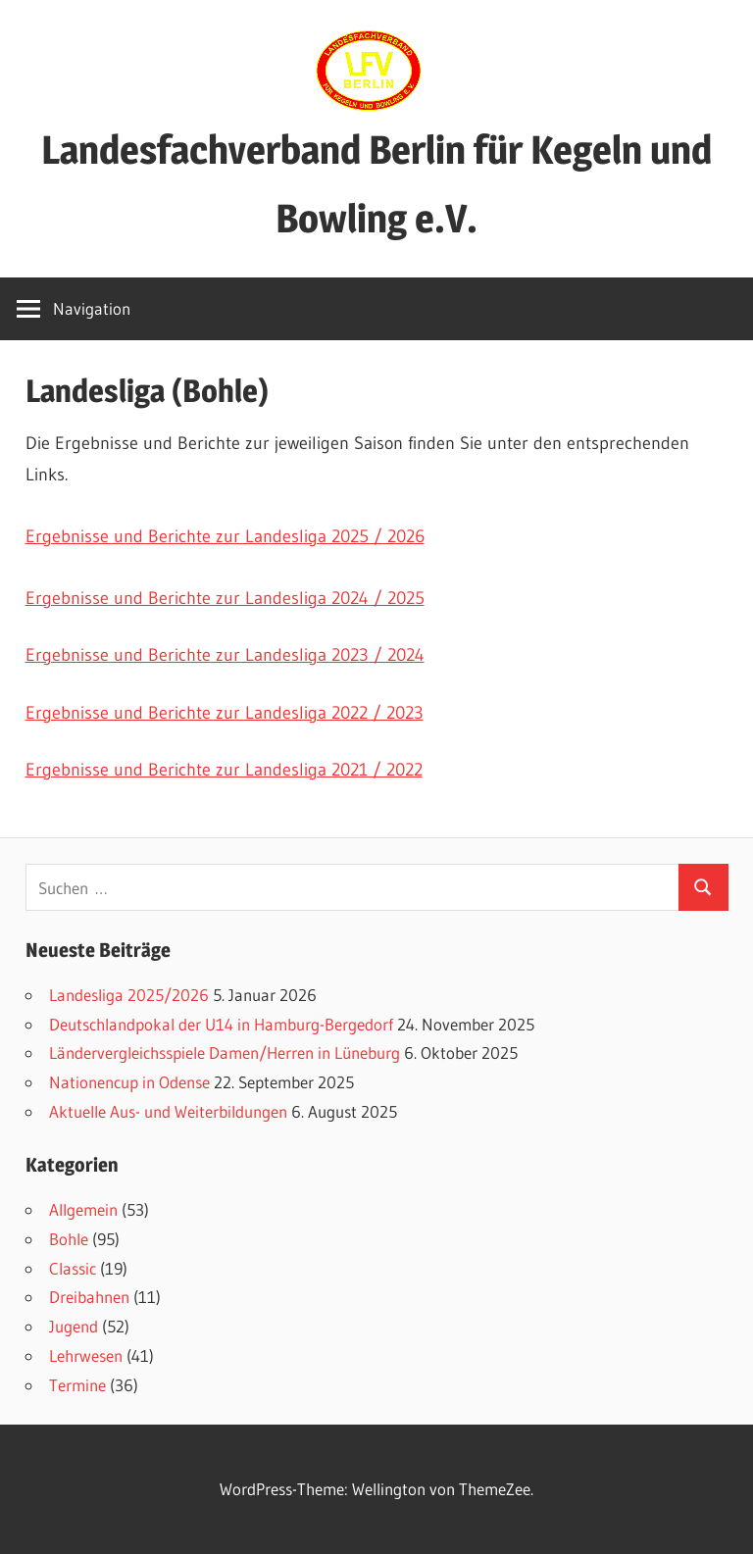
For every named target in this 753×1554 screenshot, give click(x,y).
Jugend (73, 1326)
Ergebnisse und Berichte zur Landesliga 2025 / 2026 (225, 536)
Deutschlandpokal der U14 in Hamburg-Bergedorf (221, 1024)
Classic (72, 1268)
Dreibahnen (89, 1296)
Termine (77, 1385)
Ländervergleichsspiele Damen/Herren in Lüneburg (224, 1052)
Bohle (68, 1238)
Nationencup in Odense (129, 1082)
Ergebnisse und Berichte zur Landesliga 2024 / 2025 (225, 598)
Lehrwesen (86, 1355)
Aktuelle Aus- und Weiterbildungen (168, 1111)
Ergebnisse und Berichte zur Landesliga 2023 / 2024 (225, 655)
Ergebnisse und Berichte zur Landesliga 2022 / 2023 (224, 713)
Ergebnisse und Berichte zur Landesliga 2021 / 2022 (224, 769)
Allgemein (83, 1209)
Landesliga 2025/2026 (129, 994)
